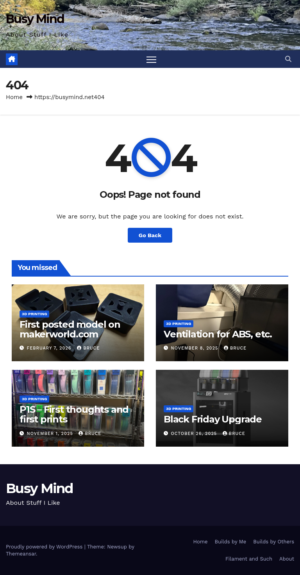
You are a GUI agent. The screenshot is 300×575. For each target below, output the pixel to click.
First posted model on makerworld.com (70, 329)
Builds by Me (230, 542)
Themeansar (21, 554)
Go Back (150, 235)
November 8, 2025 (195, 348)
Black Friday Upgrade (213, 419)
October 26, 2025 (195, 433)
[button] (288, 59)
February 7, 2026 (50, 348)
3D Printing (34, 314)
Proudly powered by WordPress (45, 547)
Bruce (88, 348)
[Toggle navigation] (151, 59)
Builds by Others (273, 542)
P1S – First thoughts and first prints (74, 414)
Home (14, 97)
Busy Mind (35, 19)
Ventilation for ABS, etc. (218, 334)
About (286, 559)
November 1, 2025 (51, 433)
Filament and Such (248, 559)
